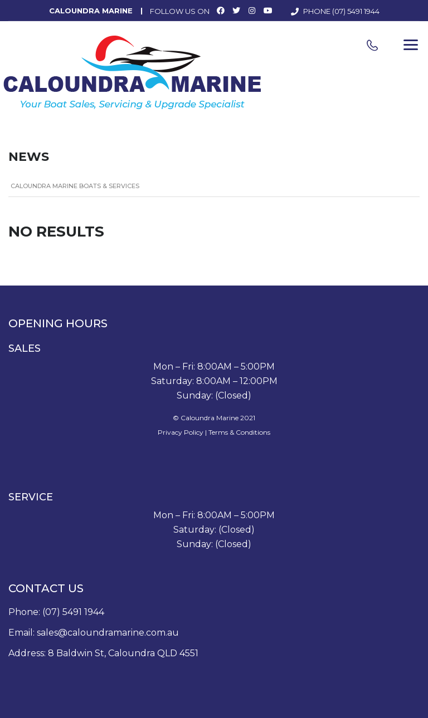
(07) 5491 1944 (356, 11)
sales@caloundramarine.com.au (108, 632)
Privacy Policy (180, 432)
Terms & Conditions (239, 432)
